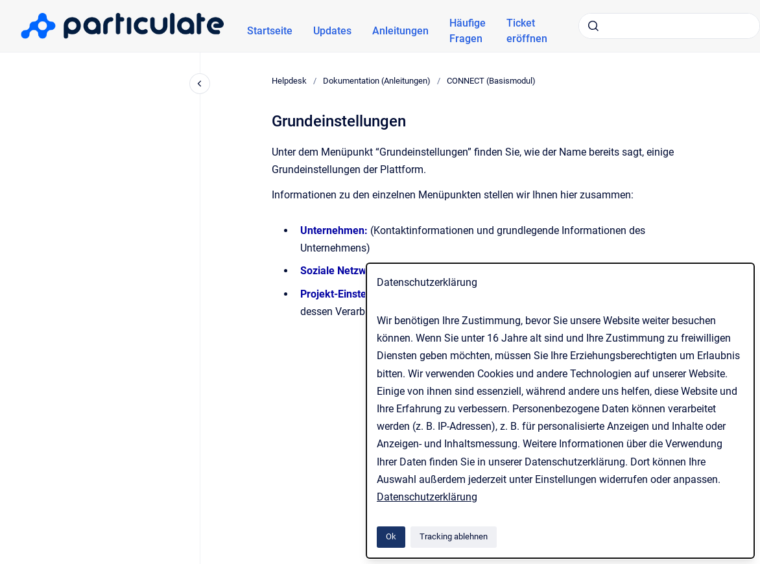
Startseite (269, 31)
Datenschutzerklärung (427, 497)
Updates (332, 31)
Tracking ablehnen (454, 536)
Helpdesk (289, 81)
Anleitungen (400, 31)
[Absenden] (593, 26)
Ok (391, 536)
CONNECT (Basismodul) (491, 81)
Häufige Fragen (467, 31)
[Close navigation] (199, 83)
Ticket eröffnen (526, 31)
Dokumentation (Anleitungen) (377, 81)
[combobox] (669, 26)
